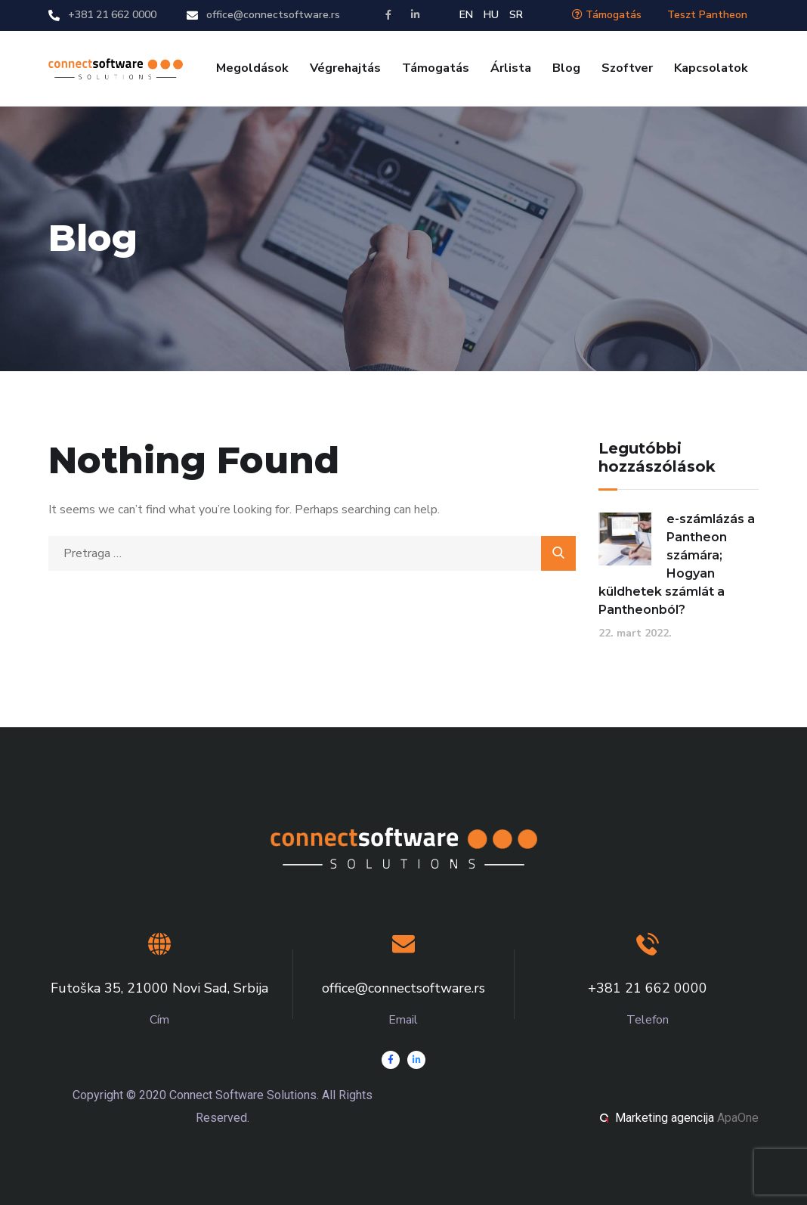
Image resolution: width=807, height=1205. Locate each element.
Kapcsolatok (711, 68)
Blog (566, 68)
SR (516, 15)
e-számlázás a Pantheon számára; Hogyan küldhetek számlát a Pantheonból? (676, 564)
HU (491, 15)
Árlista (510, 68)
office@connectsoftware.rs (273, 15)
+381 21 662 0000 (112, 15)
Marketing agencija (664, 1118)
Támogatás (607, 15)
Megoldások (252, 68)
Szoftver (627, 68)
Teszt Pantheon (707, 15)
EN (466, 15)
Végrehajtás (345, 68)
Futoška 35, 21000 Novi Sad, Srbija (159, 988)
